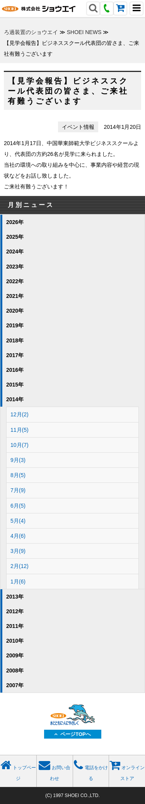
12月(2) (19, 414)
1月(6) (18, 581)
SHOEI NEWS (84, 32)
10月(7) (19, 445)
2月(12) (19, 566)
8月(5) (18, 475)
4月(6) (18, 536)
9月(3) (18, 460)
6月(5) (18, 506)
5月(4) (18, 521)
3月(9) (18, 551)
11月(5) (19, 430)
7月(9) (18, 490)
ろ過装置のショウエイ (31, 32)
